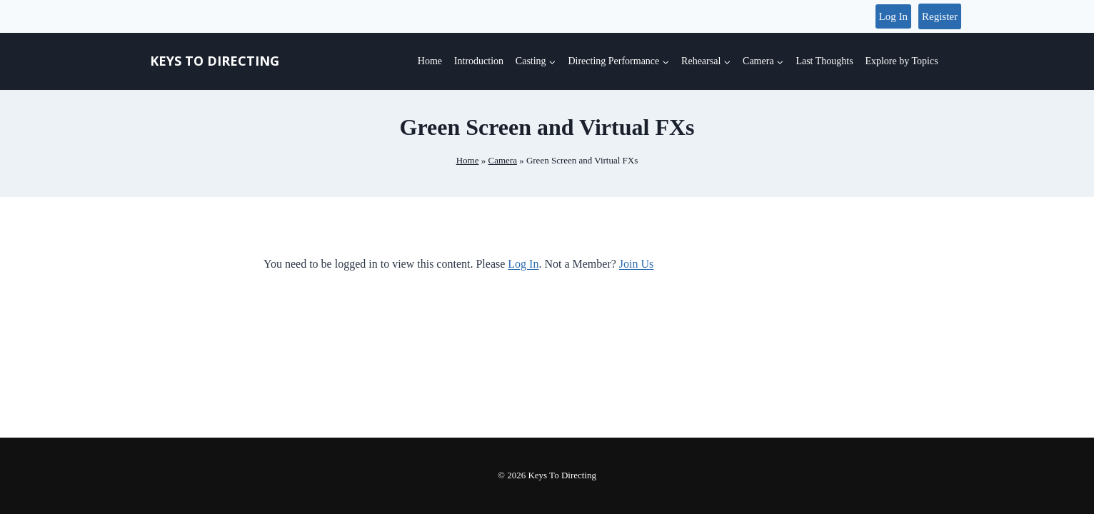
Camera (502, 160)
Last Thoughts (824, 61)
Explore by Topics (901, 61)
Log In (893, 16)
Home (430, 61)
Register (940, 16)
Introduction (478, 61)
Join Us (636, 264)
